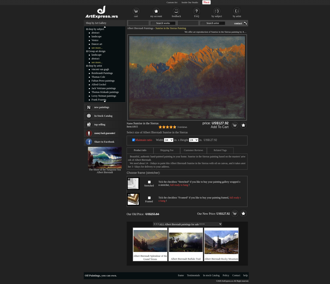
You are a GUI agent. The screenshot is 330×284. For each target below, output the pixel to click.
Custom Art (172, 2)
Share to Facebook (104, 141)
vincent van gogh (100, 69)
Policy (226, 275)
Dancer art (97, 44)
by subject (217, 16)
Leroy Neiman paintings (104, 95)
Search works (163, 23)
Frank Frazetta (99, 99)
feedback (176, 16)
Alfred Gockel (99, 84)
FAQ (196, 16)
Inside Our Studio (190, 2)
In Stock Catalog (103, 115)
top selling (99, 124)
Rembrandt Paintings (102, 73)
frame (181, 275)
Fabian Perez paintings (103, 80)
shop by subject (96, 29)
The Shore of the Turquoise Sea (105, 169)
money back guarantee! (104, 133)
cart (136, 16)
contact (238, 23)
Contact (236, 275)
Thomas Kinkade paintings (105, 92)
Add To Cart (220, 127)
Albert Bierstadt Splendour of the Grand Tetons (150, 258)
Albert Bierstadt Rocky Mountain (221, 258)
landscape (96, 36)
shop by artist (95, 65)
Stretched (149, 185)
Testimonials (193, 275)
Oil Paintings (92, 275)
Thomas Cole (98, 76)
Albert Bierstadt (105, 172)
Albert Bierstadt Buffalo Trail (186, 258)
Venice (95, 40)
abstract (95, 32)
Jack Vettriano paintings (104, 88)
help (245, 275)
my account (156, 16)
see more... (97, 47)
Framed (149, 201)
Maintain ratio (143, 140)
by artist (237, 16)
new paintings (101, 107)
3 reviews (182, 127)
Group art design (96, 51)
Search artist (212, 23)
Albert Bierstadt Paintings (140, 28)
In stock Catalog (211, 275)
